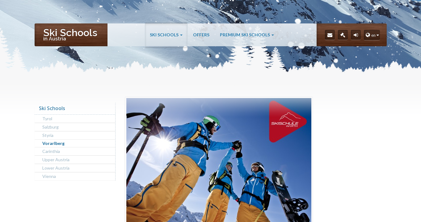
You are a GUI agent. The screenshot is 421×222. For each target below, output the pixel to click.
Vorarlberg (53, 143)
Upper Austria (55, 159)
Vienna (49, 176)
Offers (201, 34)
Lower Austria (55, 168)
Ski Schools (166, 34)
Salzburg (50, 127)
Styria (47, 135)
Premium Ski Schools (247, 34)
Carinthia (51, 151)
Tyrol (47, 118)
